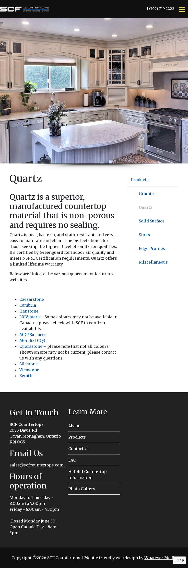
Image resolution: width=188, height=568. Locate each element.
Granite (146, 193)
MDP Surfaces (33, 334)
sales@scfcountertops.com (36, 465)
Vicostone (29, 369)
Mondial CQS (32, 340)
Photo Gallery (81, 488)
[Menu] (182, 9)
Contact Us (79, 448)
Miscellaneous (153, 262)
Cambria (27, 305)
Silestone (28, 363)
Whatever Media (160, 557)
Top (179, 560)
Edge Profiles (152, 248)
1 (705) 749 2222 (160, 8)
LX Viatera (29, 316)
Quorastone (30, 346)
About (74, 425)
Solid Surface (151, 221)
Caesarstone (31, 299)
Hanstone (28, 311)
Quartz (145, 207)
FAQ (72, 460)
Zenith (25, 375)
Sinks (144, 234)
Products (140, 179)
